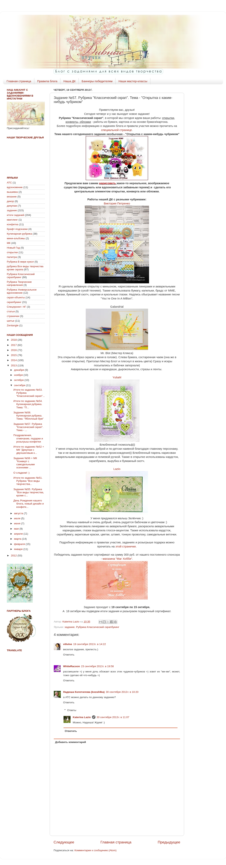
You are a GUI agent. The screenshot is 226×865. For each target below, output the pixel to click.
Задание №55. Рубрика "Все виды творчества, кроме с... (28, 492)
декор (10, 201)
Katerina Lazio (82, 717)
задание (69, 627)
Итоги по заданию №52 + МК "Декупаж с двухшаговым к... (28, 449)
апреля (18, 533)
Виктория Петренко (117, 203)
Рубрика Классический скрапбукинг (97, 627)
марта (18, 538)
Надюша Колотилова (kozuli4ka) (84, 691)
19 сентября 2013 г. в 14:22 (89, 644)
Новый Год (13, 247)
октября (19, 380)
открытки (12, 252)
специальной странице (116, 130)
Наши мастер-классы (132, 81)
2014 (14, 360)
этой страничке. (126, 546)
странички (13, 316)
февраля (20, 544)
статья (11, 311)
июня (17, 523)
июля (17, 518)
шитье (10, 320)
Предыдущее (169, 842)
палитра (12, 257)
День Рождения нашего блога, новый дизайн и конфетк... (28, 503)
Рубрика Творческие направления (19, 283)
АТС (9, 182)
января (18, 549)
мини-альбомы (16, 238)
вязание (12, 196)
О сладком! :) (21, 472)
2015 (14, 355)
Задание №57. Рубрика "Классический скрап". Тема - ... (28, 427)
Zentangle (13, 325)
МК (9, 243)
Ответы (71, 710)
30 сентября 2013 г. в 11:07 (113, 717)
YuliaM (116, 377)
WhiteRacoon (71, 666)
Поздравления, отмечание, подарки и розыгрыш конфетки (28, 438)
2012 (14, 555)
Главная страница (19, 81)
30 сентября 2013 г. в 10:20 (122, 691)
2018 (14, 339)
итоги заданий (15, 215)
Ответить (68, 654)
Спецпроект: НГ (16, 306)
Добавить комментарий (70, 742)
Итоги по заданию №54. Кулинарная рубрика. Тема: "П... (27, 404)
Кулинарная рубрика (19, 233)
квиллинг (12, 219)
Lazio (116, 468)
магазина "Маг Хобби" (117, 558)
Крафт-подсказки (17, 229)
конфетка (12, 224)
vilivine (67, 644)
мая (16, 528)
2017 (14, 345)
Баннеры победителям (97, 81)
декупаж (12, 205)
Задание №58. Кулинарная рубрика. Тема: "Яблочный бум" (28, 415)
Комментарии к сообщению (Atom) (95, 850)
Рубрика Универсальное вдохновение (22, 291)
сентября (20, 385)
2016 (14, 350)
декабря (19, 369)
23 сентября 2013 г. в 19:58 (97, 666)
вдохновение (15, 187)
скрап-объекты (16, 297)
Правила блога (47, 81)
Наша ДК (69, 81)
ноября (18, 375)
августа (19, 513)
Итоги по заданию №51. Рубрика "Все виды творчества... (27, 480)
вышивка (12, 191)
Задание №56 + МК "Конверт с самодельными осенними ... (25, 463)
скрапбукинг (14, 302)
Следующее (64, 842)
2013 (14, 365)
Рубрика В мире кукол (20, 261)
